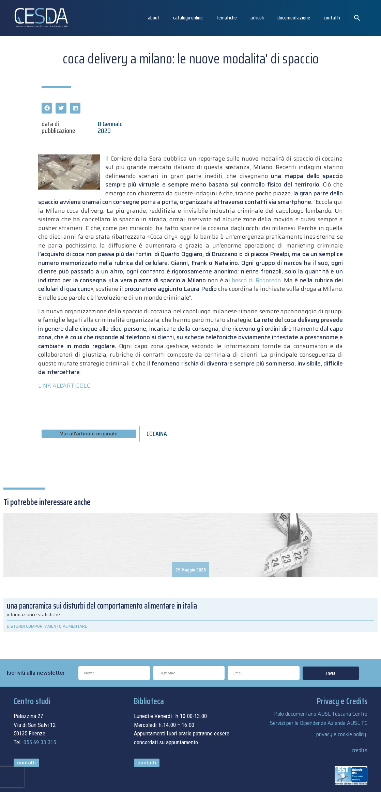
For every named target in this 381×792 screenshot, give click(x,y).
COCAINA (157, 433)
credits (359, 750)
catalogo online (188, 17)
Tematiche (226, 17)
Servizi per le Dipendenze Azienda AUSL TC (318, 723)
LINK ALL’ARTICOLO (64, 385)
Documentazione (293, 17)
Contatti (332, 17)
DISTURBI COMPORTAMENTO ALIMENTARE (47, 626)
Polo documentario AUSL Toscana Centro (320, 714)
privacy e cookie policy (341, 734)
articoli (257, 17)
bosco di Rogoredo (256, 280)
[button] (357, 18)
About (153, 17)
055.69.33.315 (40, 742)
